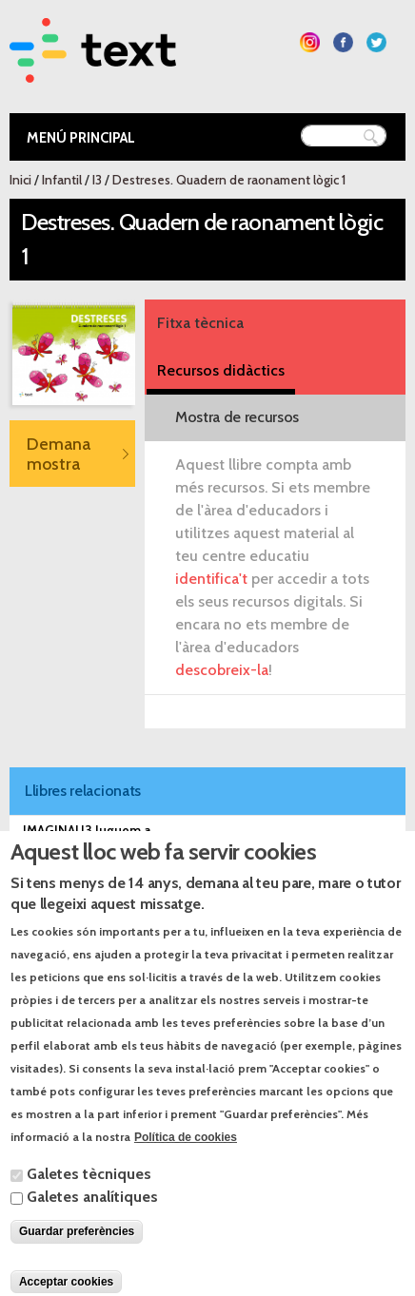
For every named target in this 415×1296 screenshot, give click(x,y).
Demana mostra (58, 454)
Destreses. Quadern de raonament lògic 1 (229, 179)
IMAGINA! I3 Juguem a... (91, 830)
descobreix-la (221, 670)
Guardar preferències (76, 1261)
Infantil (62, 179)
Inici (20, 179)
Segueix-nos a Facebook (343, 42)
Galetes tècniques (89, 1204)
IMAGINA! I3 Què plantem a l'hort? (124, 859)
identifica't (211, 579)
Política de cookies (185, 1167)
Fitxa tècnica (200, 323)
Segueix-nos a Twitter (376, 42)
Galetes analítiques (92, 1227)
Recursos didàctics (221, 370)
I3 (97, 179)
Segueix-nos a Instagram (310, 42)
